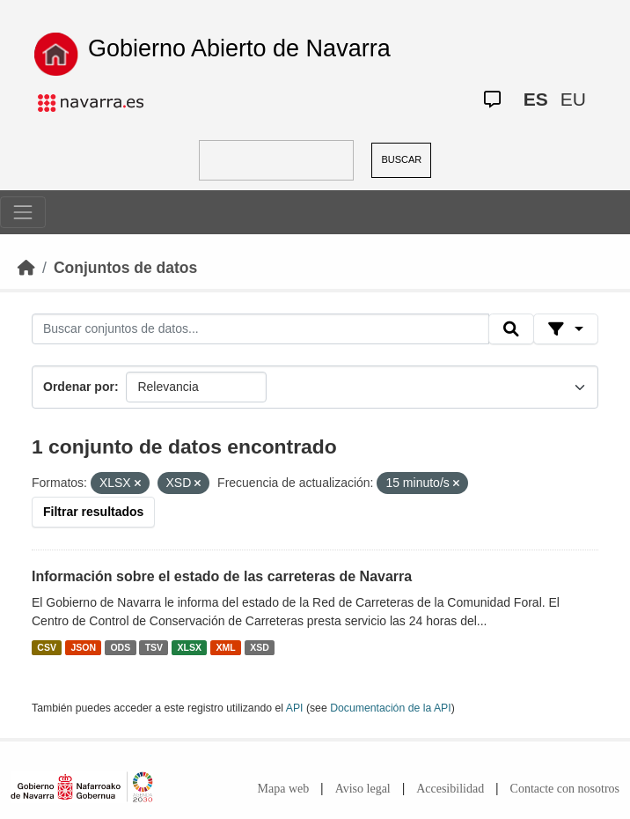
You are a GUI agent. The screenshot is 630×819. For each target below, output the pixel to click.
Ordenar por (78, 387)
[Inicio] (26, 268)
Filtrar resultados (93, 512)
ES (536, 99)
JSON (83, 647)
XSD (259, 647)
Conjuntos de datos (125, 268)
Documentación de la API (390, 708)
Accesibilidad (450, 788)
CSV (46, 647)
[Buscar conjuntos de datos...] (260, 329)
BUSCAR (401, 159)
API (295, 708)
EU (573, 99)
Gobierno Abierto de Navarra (239, 48)
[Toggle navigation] (23, 212)
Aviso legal (363, 788)
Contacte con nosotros (564, 788)
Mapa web (284, 788)
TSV (154, 647)
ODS (120, 647)
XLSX (189, 647)
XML (226, 647)
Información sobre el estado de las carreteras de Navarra (222, 576)
